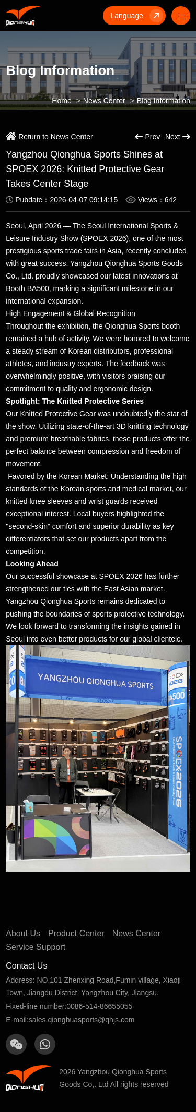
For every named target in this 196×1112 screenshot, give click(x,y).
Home (61, 100)
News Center (104, 100)
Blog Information (163, 100)
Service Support (35, 946)
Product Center (76, 933)
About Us (23, 933)
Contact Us (26, 965)
